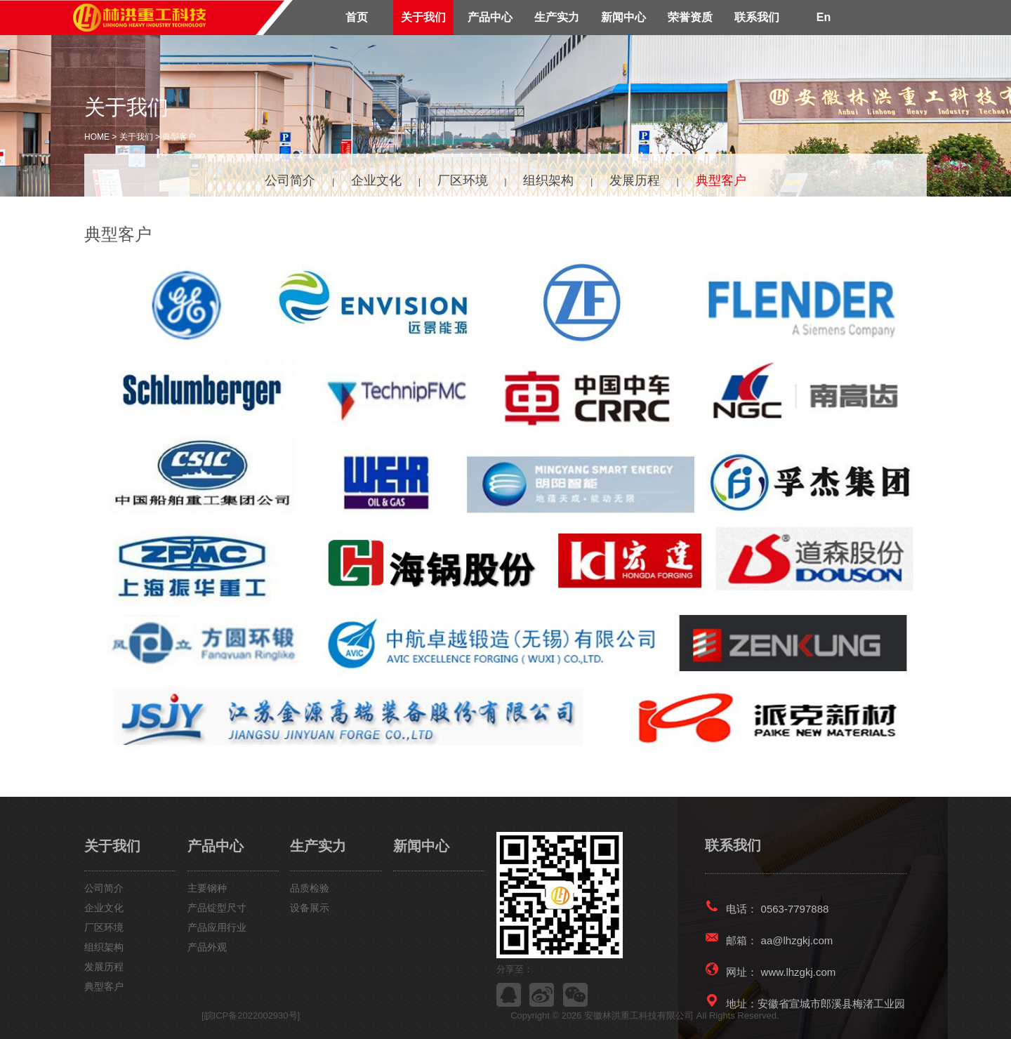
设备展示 (309, 907)
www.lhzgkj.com (798, 972)
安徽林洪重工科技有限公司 (640, 1015)
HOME (97, 137)
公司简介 (290, 180)
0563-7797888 (795, 909)
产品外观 (207, 947)
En (824, 17)
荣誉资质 (690, 17)
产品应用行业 (216, 927)
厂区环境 (462, 180)
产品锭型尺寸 (216, 907)
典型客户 (179, 137)
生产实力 (556, 17)
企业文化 (376, 180)
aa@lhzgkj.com (797, 940)
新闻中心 (623, 17)
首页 (356, 17)
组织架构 (548, 180)
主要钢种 (207, 888)
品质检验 (309, 888)
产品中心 (490, 17)
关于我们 (423, 17)
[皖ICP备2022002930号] (250, 1015)
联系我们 (756, 17)
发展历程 (634, 180)
